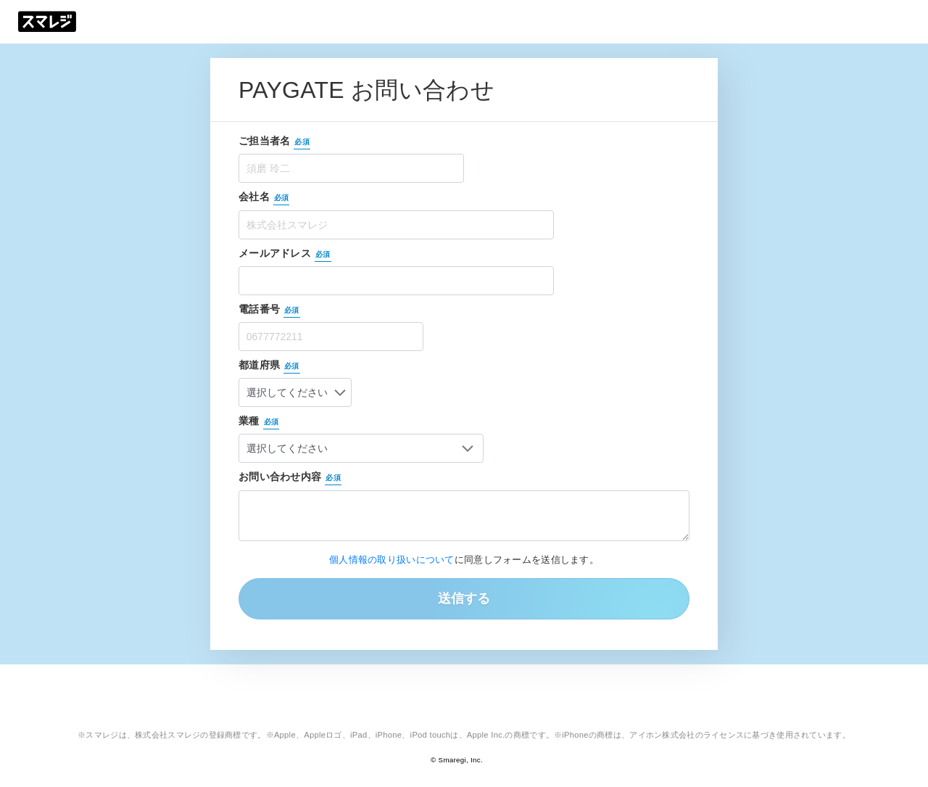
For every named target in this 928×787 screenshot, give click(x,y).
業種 (260, 422)
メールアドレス (285, 254)
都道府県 (271, 366)
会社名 (264, 198)
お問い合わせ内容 (290, 478)
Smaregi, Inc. (461, 760)
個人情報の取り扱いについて (392, 560)
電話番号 (269, 310)
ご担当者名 (274, 142)
